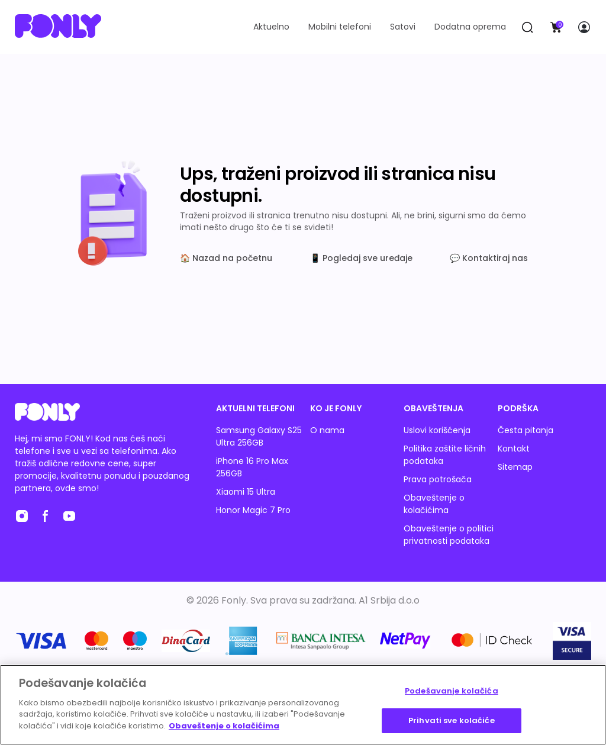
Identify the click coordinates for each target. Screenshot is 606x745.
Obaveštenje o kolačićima (434, 504)
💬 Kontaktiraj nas (489, 258)
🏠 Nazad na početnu (226, 258)
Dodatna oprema (470, 27)
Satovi (402, 27)
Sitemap (515, 467)
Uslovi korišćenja (437, 430)
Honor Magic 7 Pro (253, 510)
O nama (327, 430)
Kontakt (514, 448)
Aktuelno (271, 27)
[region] (303, 705)
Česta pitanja (525, 430)
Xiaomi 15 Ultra (245, 492)
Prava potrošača (438, 479)
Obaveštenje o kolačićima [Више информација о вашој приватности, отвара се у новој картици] (224, 725)
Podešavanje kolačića (451, 690)
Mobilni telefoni (339, 27)
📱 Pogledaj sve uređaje (361, 258)
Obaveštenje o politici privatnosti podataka (449, 535)
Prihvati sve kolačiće (451, 720)
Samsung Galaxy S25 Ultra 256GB (259, 436)
